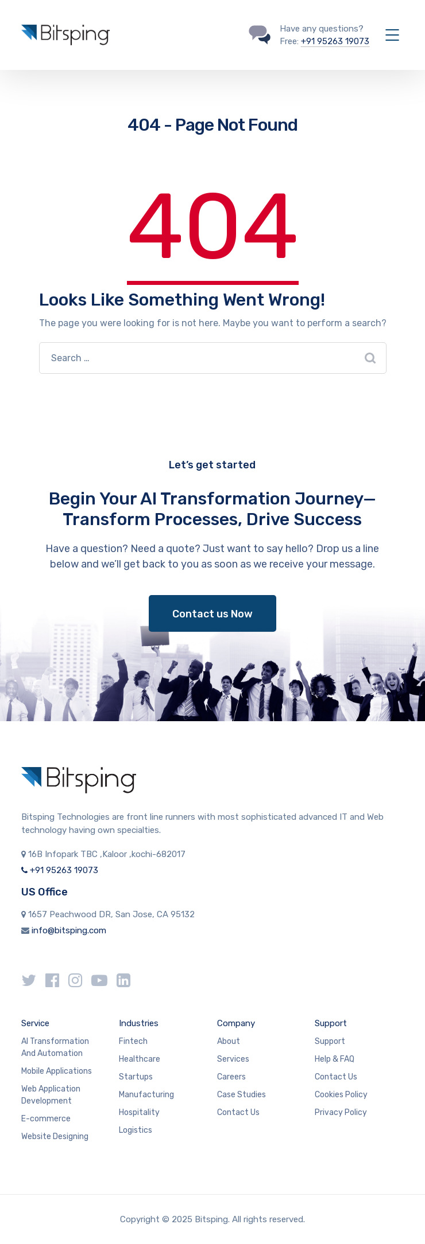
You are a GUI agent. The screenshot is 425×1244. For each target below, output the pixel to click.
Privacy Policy (341, 1112)
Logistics (135, 1130)
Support (331, 1023)
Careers (231, 1077)
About (228, 1041)
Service (35, 1023)
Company (236, 1023)
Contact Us (238, 1112)
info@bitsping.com (69, 930)
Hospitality (139, 1112)
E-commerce (46, 1119)
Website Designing (54, 1136)
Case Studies (241, 1095)
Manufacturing (146, 1095)
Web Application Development (50, 1095)
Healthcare (139, 1059)
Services (233, 1059)
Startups (136, 1077)
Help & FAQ (334, 1059)
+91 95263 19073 (335, 41)
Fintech (133, 1041)
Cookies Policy (341, 1095)
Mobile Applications (56, 1071)
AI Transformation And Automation (55, 1047)
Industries (139, 1023)
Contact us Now (212, 614)
